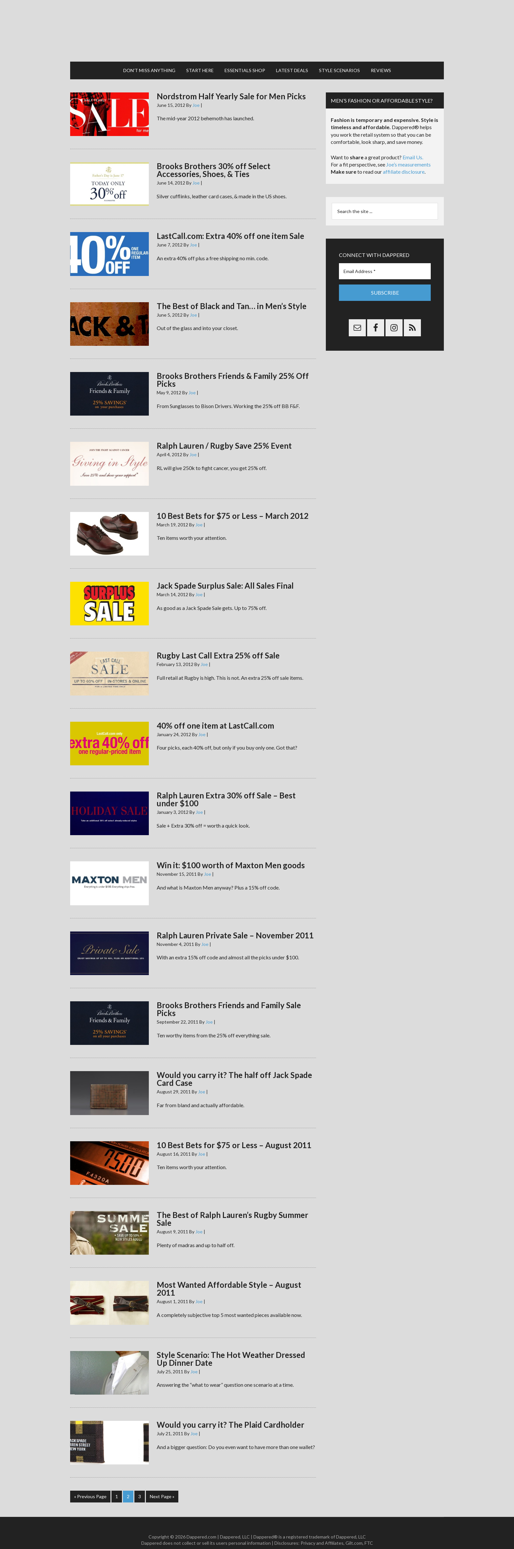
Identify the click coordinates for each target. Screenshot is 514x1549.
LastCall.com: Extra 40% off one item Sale (230, 223)
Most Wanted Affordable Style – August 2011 (229, 1276)
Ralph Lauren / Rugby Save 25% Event (224, 433)
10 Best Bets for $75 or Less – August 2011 (234, 1132)
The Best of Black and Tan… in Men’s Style (231, 293)
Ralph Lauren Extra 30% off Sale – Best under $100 (226, 786)
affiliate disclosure (404, 159)
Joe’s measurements (408, 152)
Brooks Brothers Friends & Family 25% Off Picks (233, 367)
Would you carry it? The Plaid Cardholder (230, 1412)
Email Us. (413, 145)
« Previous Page (90, 1484)
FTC (369, 1529)
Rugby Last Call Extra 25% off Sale (218, 643)
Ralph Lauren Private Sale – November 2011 (235, 923)
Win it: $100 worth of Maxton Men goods (231, 853)
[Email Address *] (385, 259)
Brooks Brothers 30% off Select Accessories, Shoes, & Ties (213, 157)
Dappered (257, 24)
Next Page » (162, 1484)
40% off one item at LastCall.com (215, 713)
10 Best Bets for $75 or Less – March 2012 (232, 503)
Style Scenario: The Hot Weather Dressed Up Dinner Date (231, 1346)
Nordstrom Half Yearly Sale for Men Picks (231, 83)
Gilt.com (354, 1529)
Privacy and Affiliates (322, 1529)
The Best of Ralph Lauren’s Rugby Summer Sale (232, 1206)
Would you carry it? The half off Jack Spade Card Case (234, 1066)
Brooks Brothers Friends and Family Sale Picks (229, 996)
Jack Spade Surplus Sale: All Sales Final (225, 573)
